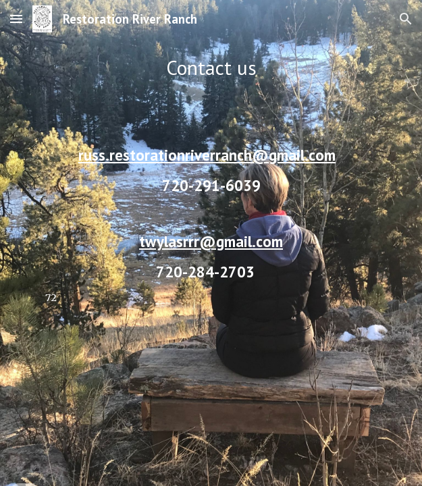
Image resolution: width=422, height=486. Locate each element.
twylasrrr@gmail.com (211, 241)
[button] (16, 18)
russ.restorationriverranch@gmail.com (207, 155)
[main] (211, 242)
